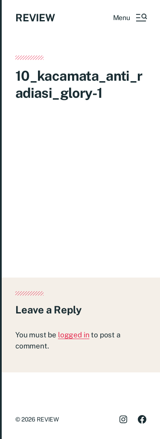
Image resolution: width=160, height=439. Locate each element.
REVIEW (35, 17)
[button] (130, 17)
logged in (73, 335)
